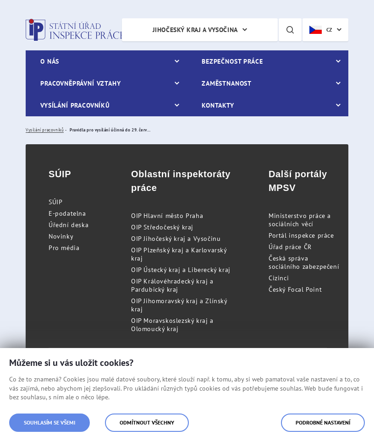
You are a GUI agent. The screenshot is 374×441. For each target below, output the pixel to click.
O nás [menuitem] (49, 61)
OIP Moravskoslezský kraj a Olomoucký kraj (172, 324)
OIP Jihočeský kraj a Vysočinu (175, 238)
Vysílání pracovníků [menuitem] (75, 105)
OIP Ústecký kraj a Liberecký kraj (181, 270)
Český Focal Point (295, 289)
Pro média (64, 248)
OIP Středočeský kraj (162, 227)
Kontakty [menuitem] (218, 105)
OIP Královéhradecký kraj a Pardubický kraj (172, 285)
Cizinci (279, 278)
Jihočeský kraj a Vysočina (195, 30)
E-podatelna (67, 213)
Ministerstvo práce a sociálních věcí (300, 220)
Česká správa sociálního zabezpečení (304, 262)
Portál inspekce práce (301, 235)
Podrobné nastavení (323, 422)
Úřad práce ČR (290, 247)
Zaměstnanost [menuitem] (227, 83)
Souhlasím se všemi (49, 422)
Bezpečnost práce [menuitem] (232, 61)
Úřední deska (68, 225)
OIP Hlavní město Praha (167, 216)
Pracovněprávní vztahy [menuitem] (80, 83)
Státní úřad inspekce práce (75, 29)
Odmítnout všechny (147, 422)
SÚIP (55, 202)
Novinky (61, 236)
